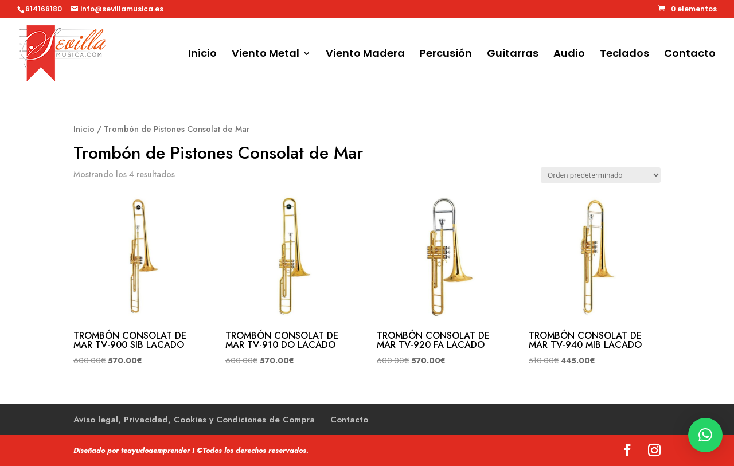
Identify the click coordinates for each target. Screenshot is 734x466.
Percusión (446, 54)
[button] (705, 435)
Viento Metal (265, 54)
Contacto (690, 54)
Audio (569, 54)
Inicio (202, 54)
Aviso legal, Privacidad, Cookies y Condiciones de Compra (194, 419)
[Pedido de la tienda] (601, 175)
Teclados (624, 54)
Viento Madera (365, 54)
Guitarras (512, 54)
